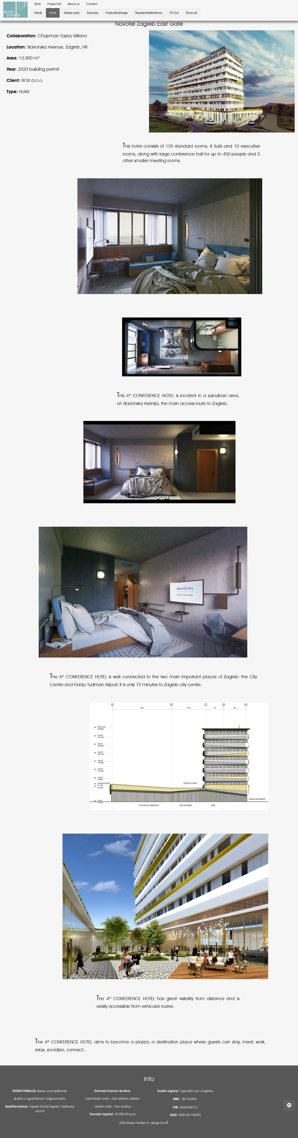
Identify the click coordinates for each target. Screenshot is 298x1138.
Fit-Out (174, 13)
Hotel (52, 13)
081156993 (189, 1099)
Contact (91, 4)
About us (73, 4)
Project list (54, 4)
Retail (38, 13)
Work (37, 4)
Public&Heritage (117, 13)
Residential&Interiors (148, 13)
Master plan (72, 13)
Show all (191, 13)
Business (92, 13)
